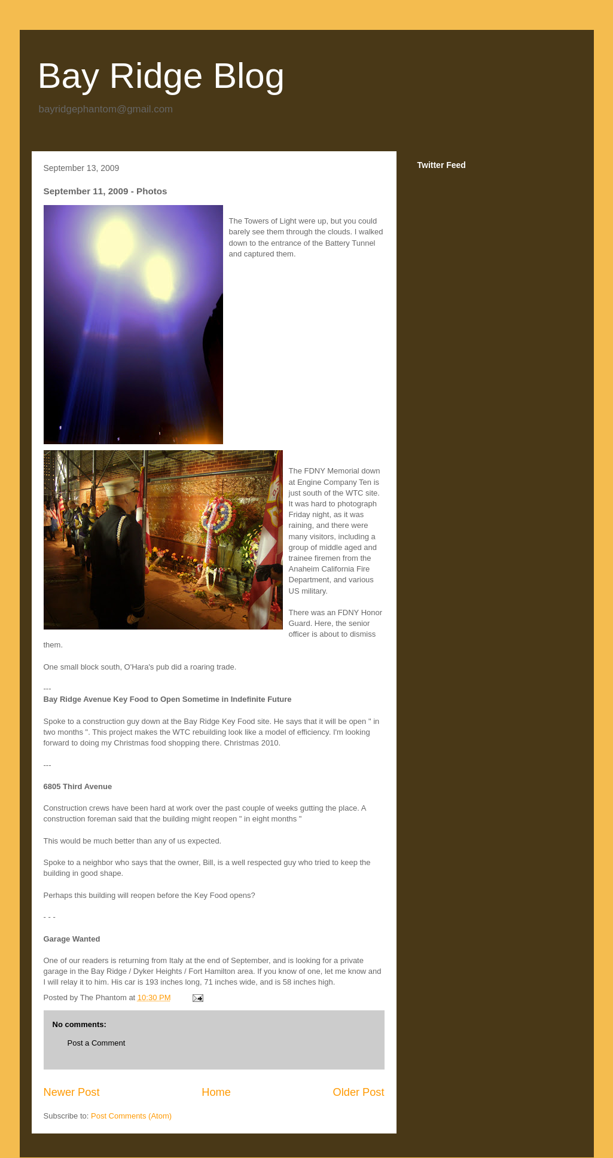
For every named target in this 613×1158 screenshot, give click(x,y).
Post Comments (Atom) (131, 1115)
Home (216, 1092)
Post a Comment (97, 1042)
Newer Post (72, 1092)
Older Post (359, 1092)
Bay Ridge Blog (161, 76)
